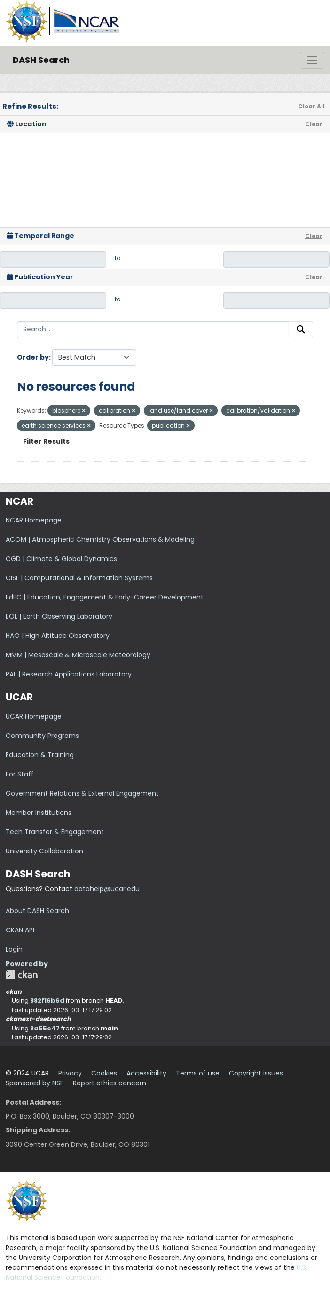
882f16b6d (47, 1000)
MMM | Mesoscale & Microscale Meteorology (78, 655)
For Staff (20, 774)
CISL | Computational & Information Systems (79, 578)
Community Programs (42, 735)
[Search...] (153, 329)
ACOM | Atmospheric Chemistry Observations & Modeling (100, 539)
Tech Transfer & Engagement (55, 832)
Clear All (311, 106)
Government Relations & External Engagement (82, 793)
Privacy (70, 1073)
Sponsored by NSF (34, 1083)
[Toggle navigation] (312, 60)
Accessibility (146, 1073)
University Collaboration (44, 851)
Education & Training (40, 755)
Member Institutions (38, 812)
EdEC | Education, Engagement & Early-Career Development (105, 597)
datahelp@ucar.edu (107, 888)
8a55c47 (45, 1028)
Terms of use (198, 1073)
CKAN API (20, 930)
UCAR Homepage (34, 716)
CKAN (22, 975)
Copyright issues (256, 1073)
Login (14, 949)
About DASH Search (37, 910)
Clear (313, 124)
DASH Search (41, 60)
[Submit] (301, 329)
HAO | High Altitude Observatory (58, 635)
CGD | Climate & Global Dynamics (61, 558)
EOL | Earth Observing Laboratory (59, 616)
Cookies (104, 1073)
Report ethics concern (109, 1083)
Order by (33, 357)
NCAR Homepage (34, 520)
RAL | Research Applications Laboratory (69, 674)
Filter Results (46, 441)
